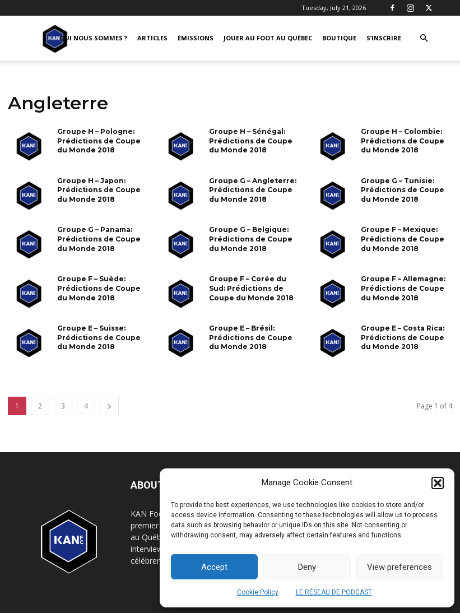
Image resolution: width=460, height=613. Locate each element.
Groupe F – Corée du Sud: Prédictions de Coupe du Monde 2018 (251, 288)
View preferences (399, 567)
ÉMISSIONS (195, 38)
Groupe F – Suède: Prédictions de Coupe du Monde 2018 (99, 288)
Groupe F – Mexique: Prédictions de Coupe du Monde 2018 (402, 239)
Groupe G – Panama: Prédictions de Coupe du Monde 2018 (99, 239)
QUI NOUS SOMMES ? (93, 38)
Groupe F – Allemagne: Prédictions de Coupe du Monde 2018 (403, 288)
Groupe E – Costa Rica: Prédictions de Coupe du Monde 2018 (402, 337)
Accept (214, 567)
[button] (437, 483)
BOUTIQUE (339, 38)
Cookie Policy (257, 592)
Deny (307, 567)
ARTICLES (152, 38)
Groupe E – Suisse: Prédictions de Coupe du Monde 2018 (99, 337)
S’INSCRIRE (383, 38)
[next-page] (109, 406)
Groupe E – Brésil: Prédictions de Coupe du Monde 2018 (250, 337)
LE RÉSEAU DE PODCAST (334, 592)
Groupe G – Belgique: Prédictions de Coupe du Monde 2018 (250, 239)
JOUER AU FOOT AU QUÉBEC (268, 38)
